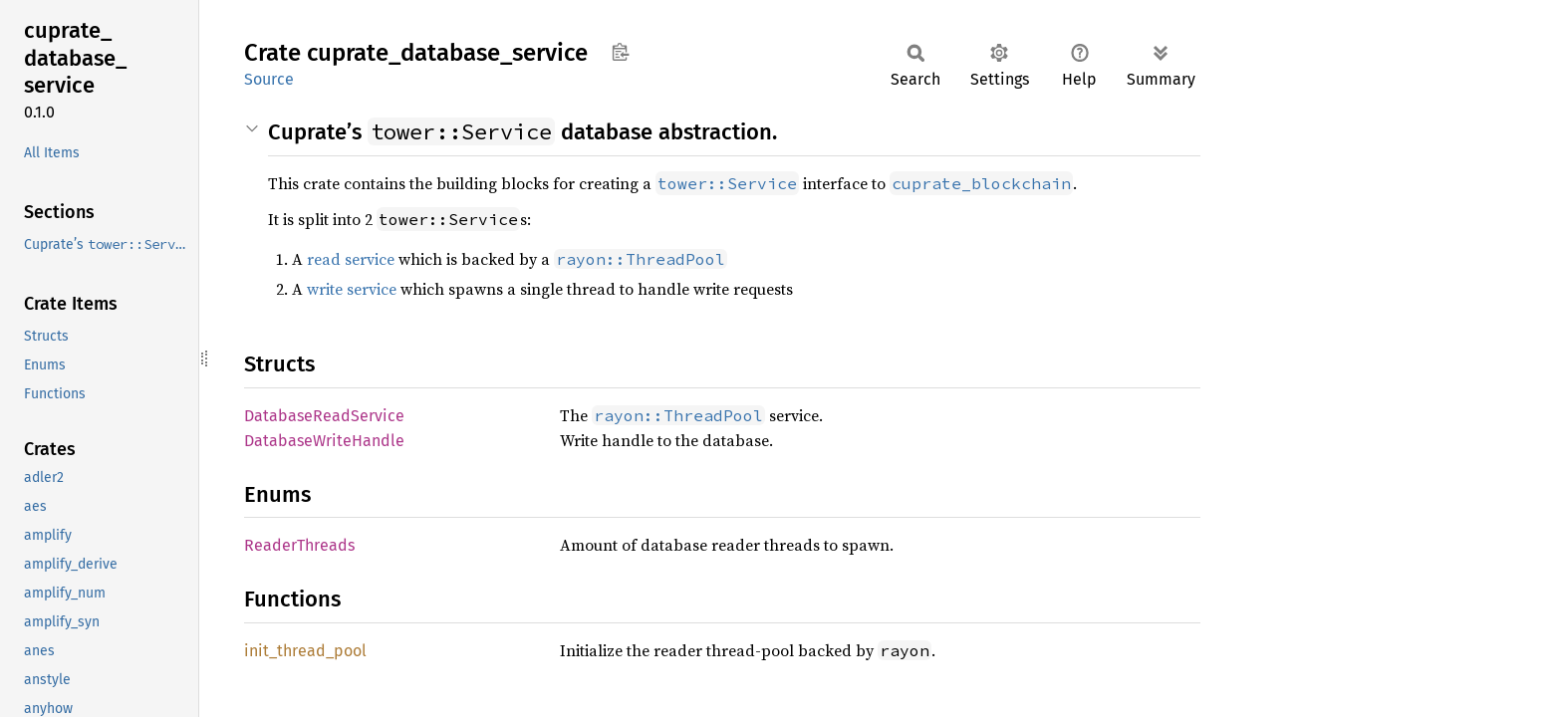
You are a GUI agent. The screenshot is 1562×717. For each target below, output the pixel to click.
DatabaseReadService (324, 415)
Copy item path (620, 52)
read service (350, 259)
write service (351, 289)
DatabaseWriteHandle (324, 440)
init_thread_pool (305, 650)
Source (269, 79)
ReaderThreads (299, 545)
